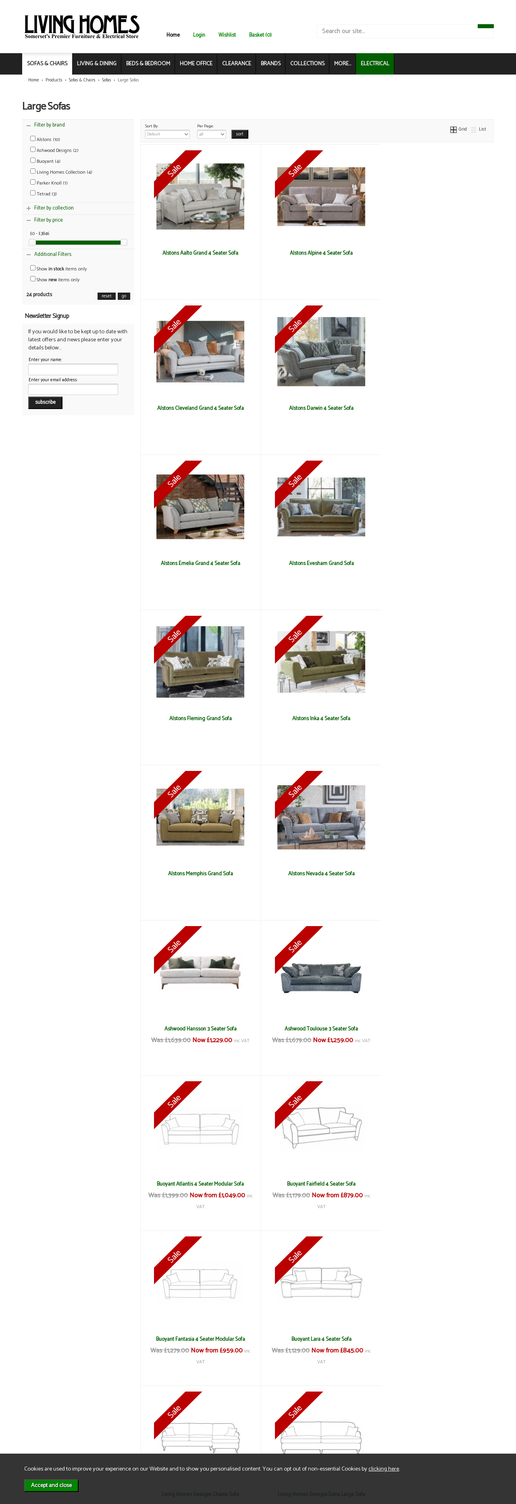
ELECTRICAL (375, 64)
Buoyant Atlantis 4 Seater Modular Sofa (199, 873)
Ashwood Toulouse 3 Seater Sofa (435, 718)
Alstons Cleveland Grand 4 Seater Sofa (434, 253)
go (124, 296)
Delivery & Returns (131, 1423)
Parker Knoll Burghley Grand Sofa (435, 1184)
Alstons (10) (45, 139)
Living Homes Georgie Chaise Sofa (317, 1028)
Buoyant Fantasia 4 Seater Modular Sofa (434, 873)
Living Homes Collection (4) (61, 172)
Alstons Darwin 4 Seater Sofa (199, 408)
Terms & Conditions (133, 1414)
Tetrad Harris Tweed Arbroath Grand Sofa (316, 1339)
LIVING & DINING (97, 64)
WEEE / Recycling (130, 1439)
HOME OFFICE (196, 64)
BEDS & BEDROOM (148, 64)
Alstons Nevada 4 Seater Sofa (199, 718)
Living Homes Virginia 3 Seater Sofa (317, 1184)
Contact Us (46, 1431)
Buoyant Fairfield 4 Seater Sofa (317, 873)
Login (199, 35)
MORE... (342, 64)
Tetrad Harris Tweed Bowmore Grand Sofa (435, 1339)
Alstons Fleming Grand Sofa (199, 563)
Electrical (44, 1448)
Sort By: (167, 131)
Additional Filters (52, 254)
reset (107, 296)
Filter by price (48, 220)
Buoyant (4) (45, 161)
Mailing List (46, 1439)
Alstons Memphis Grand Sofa (434, 563)
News (40, 1414)
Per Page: (212, 131)
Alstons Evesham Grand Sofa (434, 408)
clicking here (383, 1469)
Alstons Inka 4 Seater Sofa (317, 563)
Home (173, 35)
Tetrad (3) (43, 194)
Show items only (58, 269)
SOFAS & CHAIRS (47, 64)
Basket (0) (260, 35)
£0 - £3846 (39, 233)
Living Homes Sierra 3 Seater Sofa (199, 1184)
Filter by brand (49, 125)
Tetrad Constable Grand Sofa (199, 1339)
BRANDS (271, 64)
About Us (44, 1423)
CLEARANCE (236, 64)
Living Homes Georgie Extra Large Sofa (435, 1028)
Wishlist (227, 35)
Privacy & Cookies (130, 1431)
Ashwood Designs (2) (54, 150)
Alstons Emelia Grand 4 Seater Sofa (317, 408)
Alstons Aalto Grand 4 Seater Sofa (199, 253)
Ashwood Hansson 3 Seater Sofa (317, 718)
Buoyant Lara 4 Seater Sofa (199, 1028)
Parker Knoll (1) (49, 183)
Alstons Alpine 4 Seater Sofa (316, 253)
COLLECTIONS (307, 64)
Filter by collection (54, 208)
